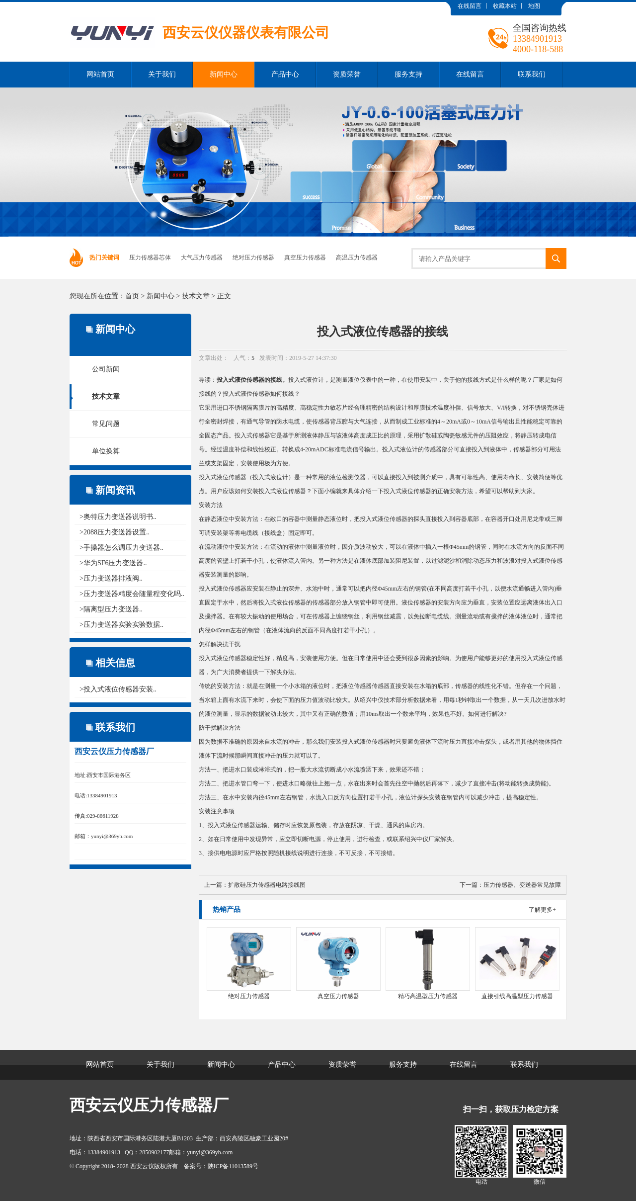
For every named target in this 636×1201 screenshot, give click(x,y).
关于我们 (162, 74)
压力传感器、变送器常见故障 (522, 884)
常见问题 (106, 424)
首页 (132, 296)
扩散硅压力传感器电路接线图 (267, 884)
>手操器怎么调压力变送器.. (121, 547)
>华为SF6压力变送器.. (113, 563)
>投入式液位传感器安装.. (118, 689)
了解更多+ (542, 909)
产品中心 (285, 74)
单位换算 (106, 451)
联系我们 (532, 74)
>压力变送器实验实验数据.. (121, 624)
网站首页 (100, 74)
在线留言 (469, 5)
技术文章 (196, 296)
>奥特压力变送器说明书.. (118, 516)
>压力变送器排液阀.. (111, 578)
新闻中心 (224, 74)
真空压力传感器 (305, 257)
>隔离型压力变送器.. (111, 609)
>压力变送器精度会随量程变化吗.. (132, 594)
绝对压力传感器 (253, 257)
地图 (534, 5)
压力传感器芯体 (150, 257)
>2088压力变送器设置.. (115, 532)
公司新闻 (106, 369)
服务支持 (408, 74)
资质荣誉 (347, 74)
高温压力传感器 (357, 257)
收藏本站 (505, 5)
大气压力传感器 (202, 257)
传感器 (255, 379)
